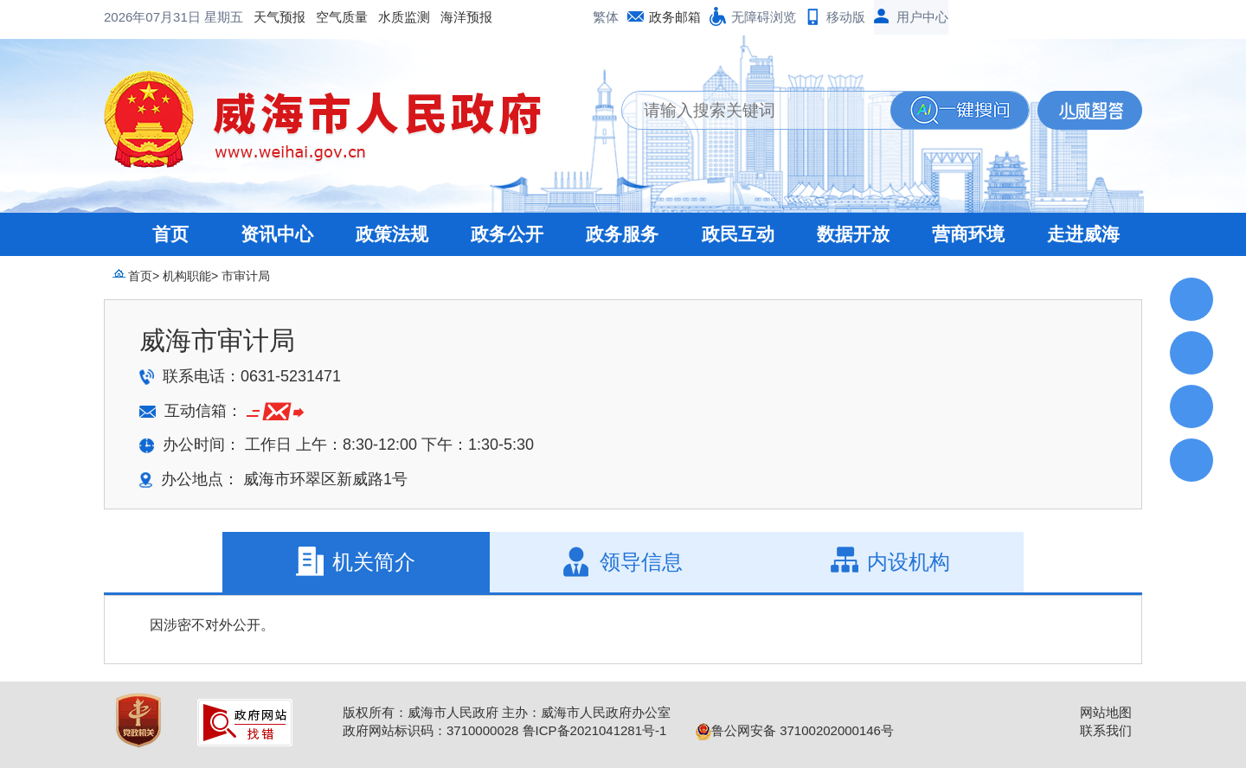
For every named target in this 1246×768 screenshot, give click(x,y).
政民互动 (738, 234)
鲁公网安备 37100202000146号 (795, 730)
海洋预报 (327, 17)
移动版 (845, 17)
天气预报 (140, 17)
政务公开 (507, 234)
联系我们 (1106, 730)
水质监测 (265, 17)
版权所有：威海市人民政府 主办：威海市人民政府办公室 (507, 712)
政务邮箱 (675, 17)
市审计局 (246, 276)
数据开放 (853, 234)
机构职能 (187, 276)
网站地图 (1106, 712)
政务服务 (622, 234)
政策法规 (392, 234)
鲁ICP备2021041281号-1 (595, 730)
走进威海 (1083, 234)
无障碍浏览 (763, 17)
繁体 (606, 17)
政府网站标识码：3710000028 (430, 730)
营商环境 (968, 234)
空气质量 (202, 17)
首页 (170, 234)
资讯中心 (277, 234)
